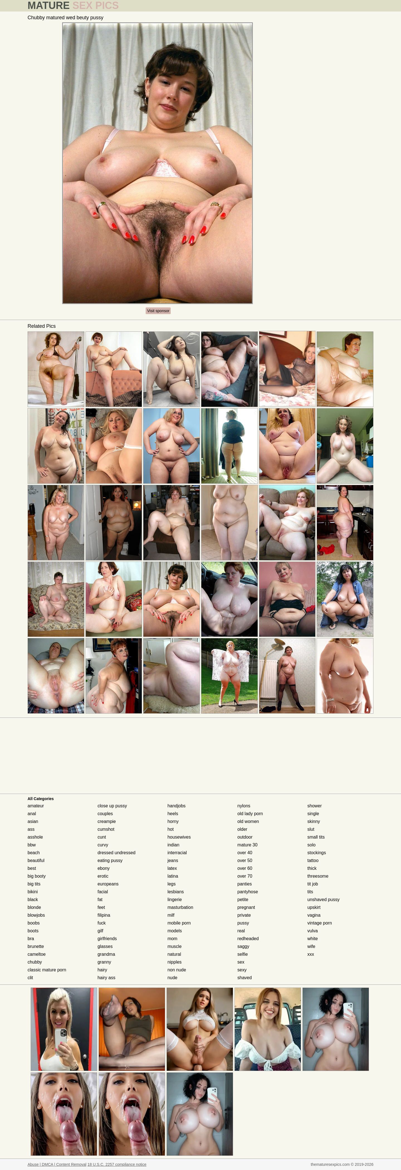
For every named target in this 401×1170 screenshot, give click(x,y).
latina (172, 876)
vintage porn (319, 923)
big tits (34, 884)
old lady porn (250, 813)
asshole (35, 837)
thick (312, 868)
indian (173, 844)
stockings (316, 852)
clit (30, 977)
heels (172, 813)
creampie (106, 821)
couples (105, 813)
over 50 (245, 860)
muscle (174, 946)
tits (310, 891)
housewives (179, 837)
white (312, 938)
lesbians (175, 891)
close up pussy (112, 805)
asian (33, 821)
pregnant (246, 907)
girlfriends (107, 938)
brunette (36, 946)
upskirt (314, 907)
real (241, 930)
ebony (103, 868)
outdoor (245, 837)
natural (174, 954)
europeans (108, 884)
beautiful (36, 860)
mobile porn (179, 923)
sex (241, 962)
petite (243, 899)
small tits (316, 837)
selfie (243, 954)
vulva (312, 930)
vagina (314, 915)
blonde (34, 907)
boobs (34, 923)
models (174, 930)
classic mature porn (47, 969)
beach (34, 852)
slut (310, 829)
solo (311, 844)
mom (172, 938)
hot (170, 829)
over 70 (245, 876)
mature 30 (248, 844)
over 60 (245, 868)
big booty (37, 876)
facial (102, 891)
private (244, 915)
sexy (242, 969)
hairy (102, 969)
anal (32, 813)
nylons (244, 805)
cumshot (105, 829)
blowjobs (36, 915)
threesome (318, 876)
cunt (101, 837)
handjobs (176, 805)
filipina (103, 915)
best (32, 868)
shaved (245, 977)
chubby (35, 962)
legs (171, 884)
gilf (100, 930)
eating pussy (110, 860)
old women (248, 821)
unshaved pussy (323, 899)
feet (101, 907)
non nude (176, 969)
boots (33, 930)
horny (173, 821)
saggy (244, 946)
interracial (177, 852)
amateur (36, 805)
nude (172, 977)
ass (31, 829)
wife (311, 946)
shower (314, 805)
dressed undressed (116, 852)
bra (31, 938)
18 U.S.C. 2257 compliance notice (116, 1164)
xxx (310, 954)
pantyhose (248, 891)
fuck (101, 923)
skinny (313, 821)
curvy (102, 844)
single (313, 813)
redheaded (248, 938)
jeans (172, 860)
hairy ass (106, 977)
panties (245, 884)
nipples (174, 962)
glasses (105, 946)
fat (99, 899)
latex (172, 868)
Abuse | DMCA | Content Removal (57, 1164)
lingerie (174, 899)
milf (170, 915)
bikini (33, 891)
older (243, 829)
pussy (243, 923)
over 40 (245, 852)
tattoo (313, 860)
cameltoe (37, 954)
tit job (312, 884)
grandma (106, 954)
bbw (32, 844)
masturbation (180, 907)
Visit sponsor (158, 311)
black (33, 899)
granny (104, 962)
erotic (102, 876)
